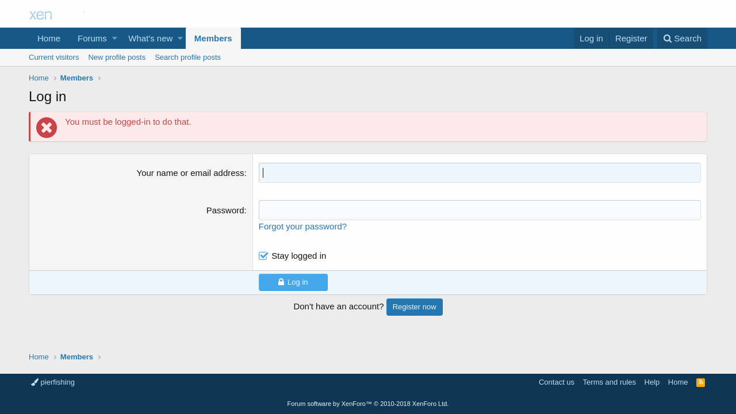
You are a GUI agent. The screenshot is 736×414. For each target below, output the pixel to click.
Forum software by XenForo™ (368, 403)
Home (48, 38)
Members (213, 38)
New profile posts (116, 57)
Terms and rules (609, 382)
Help (652, 382)
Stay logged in (298, 255)
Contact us (556, 382)
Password (225, 210)
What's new (150, 38)
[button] (114, 38)
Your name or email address (190, 173)
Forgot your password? (303, 226)
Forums (92, 38)
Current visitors (54, 57)
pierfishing (53, 382)
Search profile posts (188, 57)
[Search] (682, 38)
